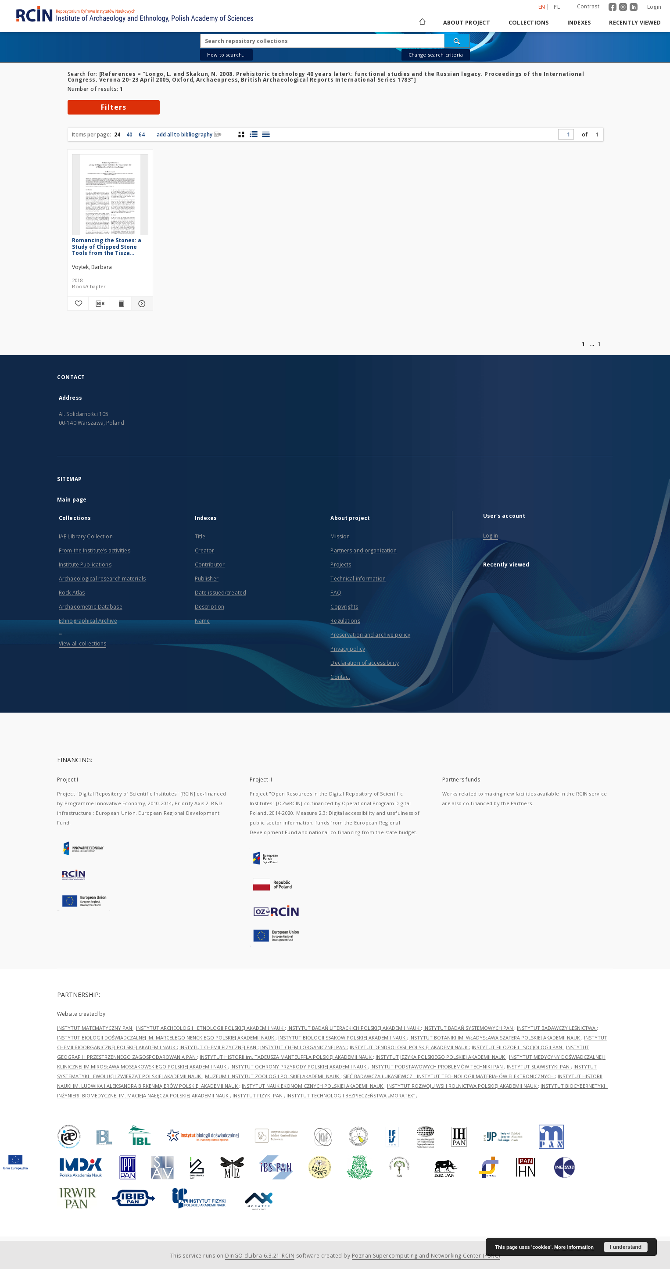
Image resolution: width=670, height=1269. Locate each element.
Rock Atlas (72, 592)
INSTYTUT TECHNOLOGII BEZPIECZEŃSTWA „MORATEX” (351, 1095)
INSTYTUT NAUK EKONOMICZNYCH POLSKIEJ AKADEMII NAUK (313, 1086)
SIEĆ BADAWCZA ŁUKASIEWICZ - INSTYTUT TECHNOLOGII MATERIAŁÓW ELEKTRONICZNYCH (449, 1076)
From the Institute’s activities (94, 550)
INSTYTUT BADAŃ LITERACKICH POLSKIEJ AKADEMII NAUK (354, 1028)
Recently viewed (635, 22)
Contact (340, 677)
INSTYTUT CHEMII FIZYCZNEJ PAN (218, 1047)
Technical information (358, 578)
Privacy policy (347, 648)
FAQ (335, 592)
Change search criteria (435, 54)
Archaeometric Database (90, 606)
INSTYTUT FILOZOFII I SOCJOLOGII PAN (517, 1047)
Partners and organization (363, 550)
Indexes (579, 22)
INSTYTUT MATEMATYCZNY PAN (95, 1028)
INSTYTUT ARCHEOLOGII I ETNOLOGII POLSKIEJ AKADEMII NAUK (210, 1028)
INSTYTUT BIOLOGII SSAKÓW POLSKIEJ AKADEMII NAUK (342, 1037)
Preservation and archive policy (370, 634)
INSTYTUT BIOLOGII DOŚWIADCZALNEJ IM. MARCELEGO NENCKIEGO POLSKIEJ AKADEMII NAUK (166, 1037)
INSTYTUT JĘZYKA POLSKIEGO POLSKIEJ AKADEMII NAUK (441, 1057)
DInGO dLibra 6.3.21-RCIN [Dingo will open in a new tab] (259, 1255)
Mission (340, 536)
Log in (490, 535)
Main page (71, 499)
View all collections (82, 643)
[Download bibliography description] (99, 303)
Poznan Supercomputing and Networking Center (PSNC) (426, 1255)
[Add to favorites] (78, 303)
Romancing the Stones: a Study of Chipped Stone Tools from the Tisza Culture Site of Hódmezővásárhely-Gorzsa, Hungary (106, 246)
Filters (113, 107)
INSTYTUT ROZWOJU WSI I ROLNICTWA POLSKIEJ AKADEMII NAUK (462, 1086)
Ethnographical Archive (88, 620)
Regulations (345, 620)
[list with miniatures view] (253, 134)
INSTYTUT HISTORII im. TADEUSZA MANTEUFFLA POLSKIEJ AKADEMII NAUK (286, 1057)
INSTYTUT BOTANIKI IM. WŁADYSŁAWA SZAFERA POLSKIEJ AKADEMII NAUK (495, 1037)
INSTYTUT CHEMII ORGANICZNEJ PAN (303, 1047)
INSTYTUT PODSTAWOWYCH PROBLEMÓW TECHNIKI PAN (437, 1066)
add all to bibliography (189, 134)
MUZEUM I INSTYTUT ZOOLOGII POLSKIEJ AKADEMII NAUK (272, 1076)
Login (654, 7)
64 (142, 134)
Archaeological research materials (102, 578)
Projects (340, 564)
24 (117, 134)
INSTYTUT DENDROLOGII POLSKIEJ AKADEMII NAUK (409, 1047)
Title (200, 536)
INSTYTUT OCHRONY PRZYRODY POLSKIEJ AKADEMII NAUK (299, 1066)
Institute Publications (85, 564)
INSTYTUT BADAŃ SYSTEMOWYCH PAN (468, 1028)
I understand (625, 1247)
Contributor (210, 564)
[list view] (266, 134)
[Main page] (421, 22)
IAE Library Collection (86, 536)
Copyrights (344, 606)
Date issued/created (220, 592)
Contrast (588, 6)
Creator (205, 550)
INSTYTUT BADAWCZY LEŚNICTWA (557, 1028)
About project (466, 22)
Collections (529, 22)
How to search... (226, 54)
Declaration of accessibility (364, 663)
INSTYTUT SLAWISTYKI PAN (539, 1066)
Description (209, 606)
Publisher (207, 578)
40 (129, 134)
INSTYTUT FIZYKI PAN (258, 1095)
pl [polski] (557, 7)
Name (202, 620)
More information (574, 1247)
